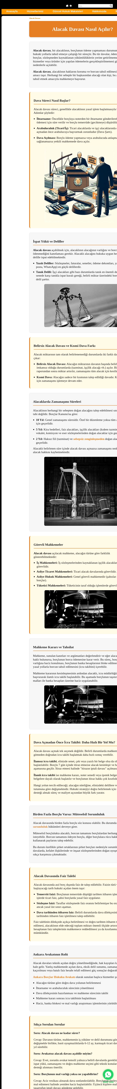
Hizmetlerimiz (35, 11)
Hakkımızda (99, 11)
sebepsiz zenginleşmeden (88, 438)
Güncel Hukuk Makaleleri (68, 11)
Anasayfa (12, 11)
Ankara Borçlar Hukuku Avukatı (54, 977)
